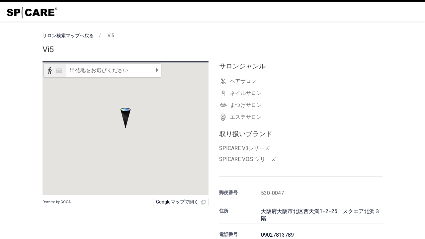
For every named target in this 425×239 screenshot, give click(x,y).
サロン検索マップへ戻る (68, 35)
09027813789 (277, 235)
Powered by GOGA (56, 202)
